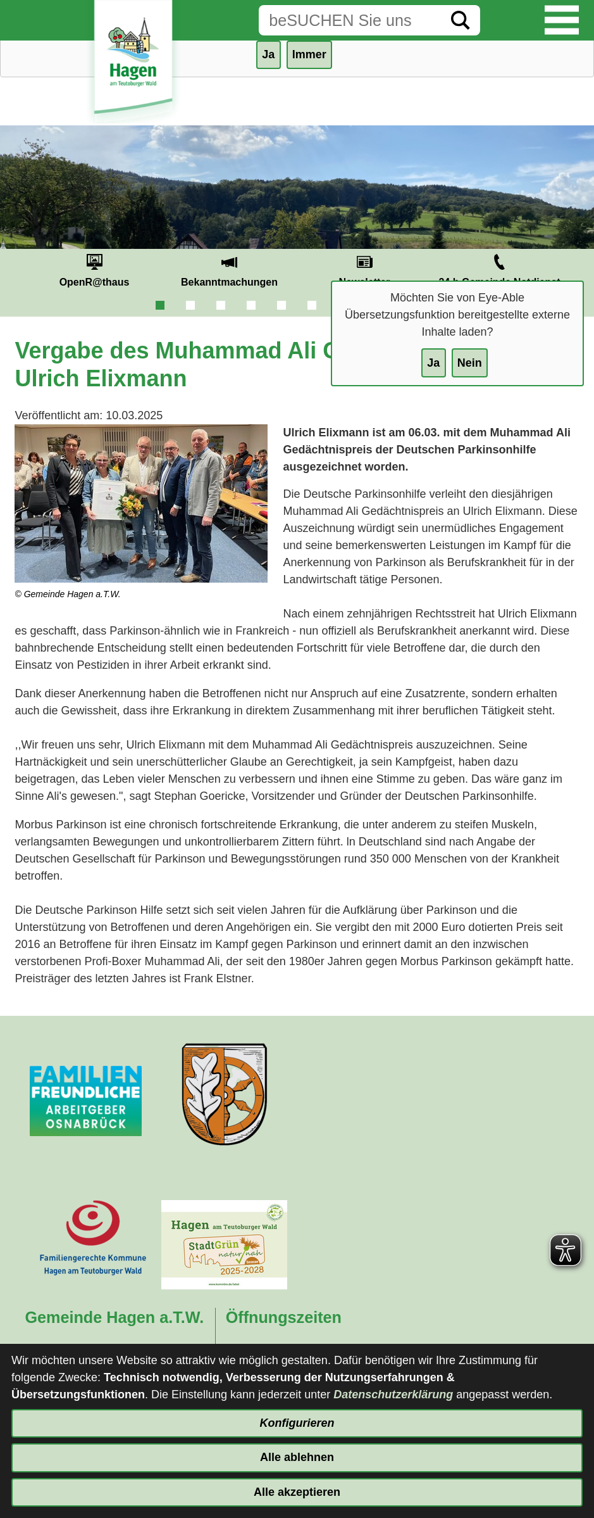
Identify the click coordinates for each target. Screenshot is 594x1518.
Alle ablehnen (297, 1457)
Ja (433, 363)
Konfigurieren (296, 1423)
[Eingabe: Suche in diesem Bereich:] (350, 20)
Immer (309, 54)
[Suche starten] (460, 20)
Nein (469, 363)
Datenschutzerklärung (393, 1394)
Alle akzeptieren (297, 1492)
